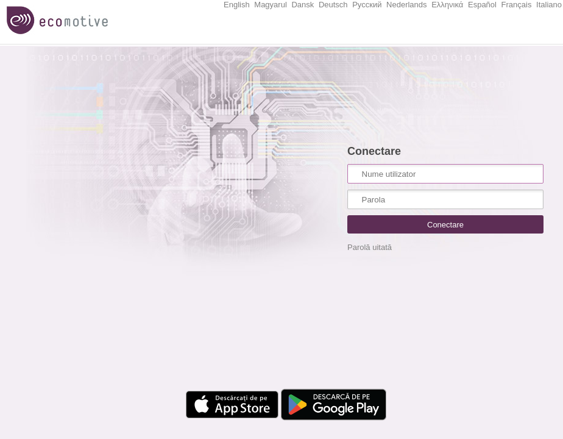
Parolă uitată (369, 247)
